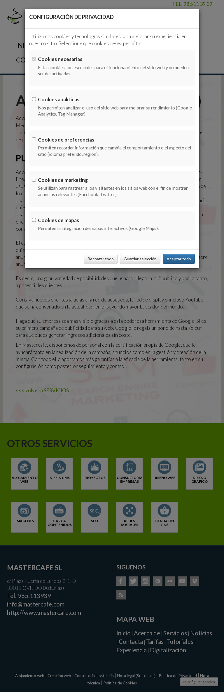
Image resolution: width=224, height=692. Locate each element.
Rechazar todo (101, 258)
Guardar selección (140, 258)
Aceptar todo (179, 258)
